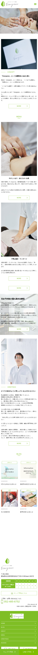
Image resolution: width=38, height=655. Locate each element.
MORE (19, 106)
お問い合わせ (9, 649)
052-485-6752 (28, 649)
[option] (19, 21)
